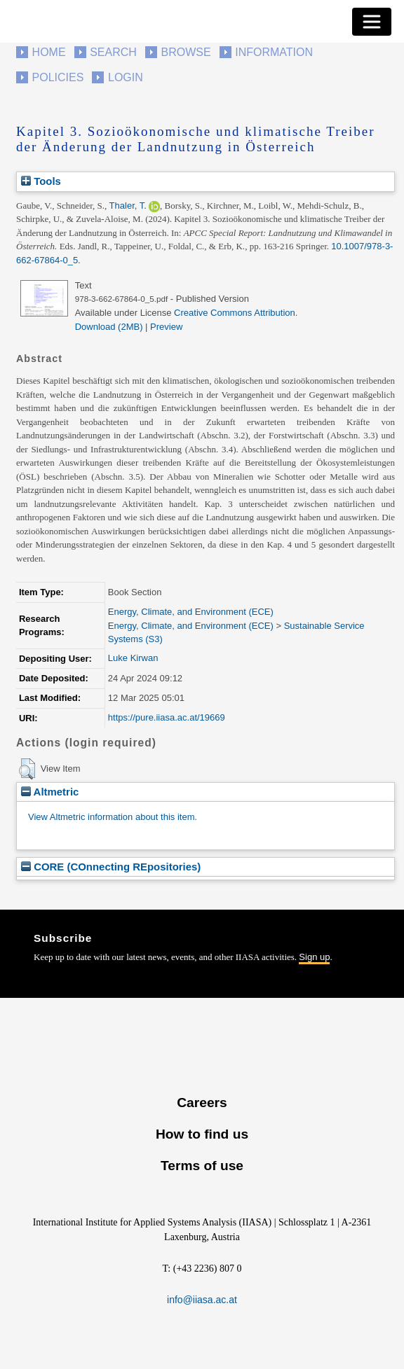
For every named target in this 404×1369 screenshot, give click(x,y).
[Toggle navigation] (371, 22)
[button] (27, 768)
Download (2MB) (109, 326)
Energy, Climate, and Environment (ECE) (191, 611)
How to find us (202, 1134)
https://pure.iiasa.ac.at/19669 (166, 717)
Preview (166, 326)
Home (49, 52)
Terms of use (202, 1165)
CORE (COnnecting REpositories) (111, 867)
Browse (185, 52)
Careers (202, 1102)
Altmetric (50, 792)
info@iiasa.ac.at (202, 1299)
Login (125, 77)
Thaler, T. (128, 205)
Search (113, 52)
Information (274, 52)
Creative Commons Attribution (234, 312)
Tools (41, 181)
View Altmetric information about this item (111, 817)
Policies (58, 77)
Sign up (314, 957)
